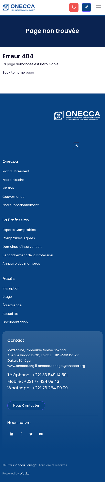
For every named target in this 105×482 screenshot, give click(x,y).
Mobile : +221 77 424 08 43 (33, 381)
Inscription (10, 288)
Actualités (10, 313)
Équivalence (12, 305)
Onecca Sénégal (25, 465)
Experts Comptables (19, 229)
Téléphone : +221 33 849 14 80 (36, 375)
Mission (8, 188)
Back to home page (18, 72)
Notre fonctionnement (20, 205)
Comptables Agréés (18, 238)
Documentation (15, 322)
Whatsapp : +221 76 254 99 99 (37, 388)
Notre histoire (13, 179)
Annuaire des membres (21, 263)
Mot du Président (16, 171)
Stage (7, 296)
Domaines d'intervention (22, 246)
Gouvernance (13, 196)
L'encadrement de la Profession (27, 255)
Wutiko (25, 473)
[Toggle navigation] (98, 7)
